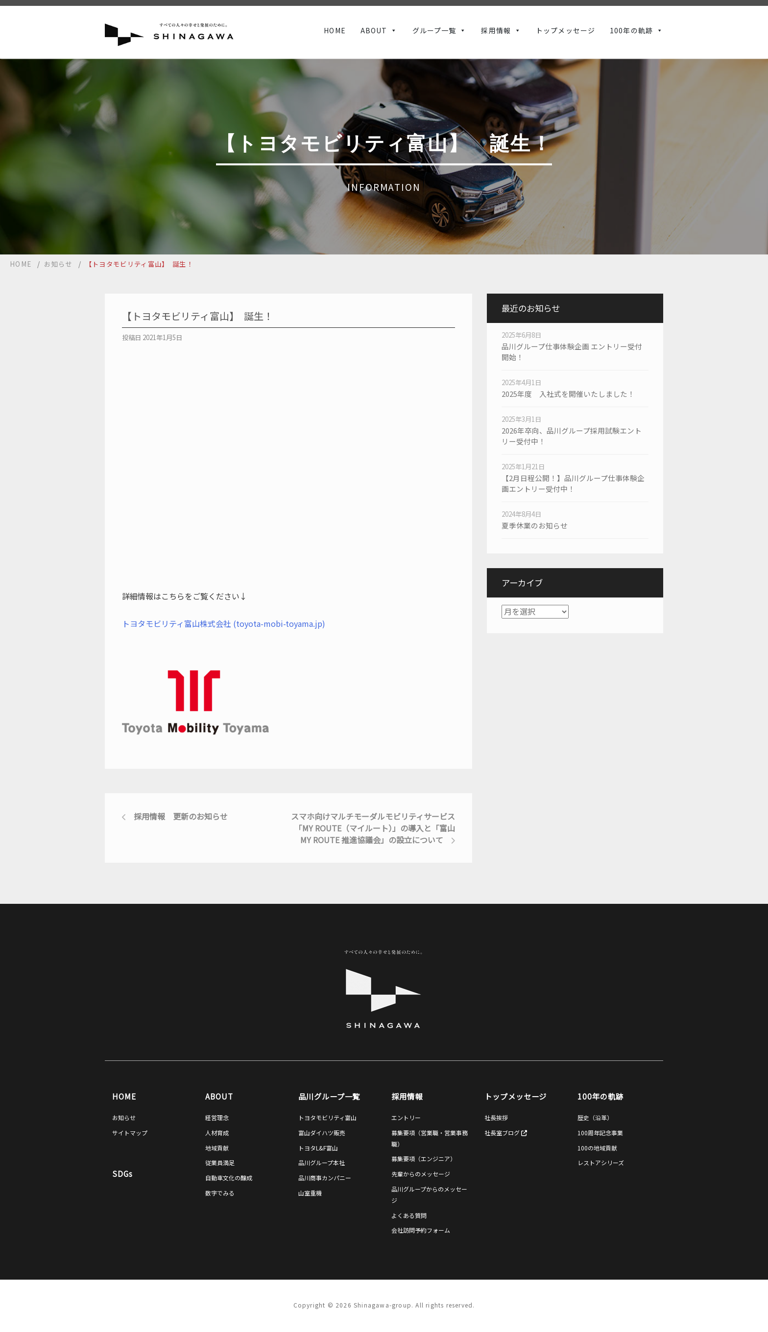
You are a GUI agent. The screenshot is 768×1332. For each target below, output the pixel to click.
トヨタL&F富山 (318, 1148)
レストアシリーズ (600, 1162)
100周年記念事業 (600, 1132)
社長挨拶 (496, 1117)
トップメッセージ (565, 30)
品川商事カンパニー (324, 1177)
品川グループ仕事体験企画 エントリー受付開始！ (572, 351)
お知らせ (124, 1117)
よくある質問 (409, 1215)
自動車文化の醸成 (228, 1177)
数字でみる (220, 1193)
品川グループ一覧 (329, 1096)
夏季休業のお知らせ (535, 525)
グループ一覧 (434, 30)
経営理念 (217, 1117)
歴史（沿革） (595, 1117)
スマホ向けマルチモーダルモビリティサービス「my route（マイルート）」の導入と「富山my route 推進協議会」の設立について (373, 828)
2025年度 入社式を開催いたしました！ (568, 394)
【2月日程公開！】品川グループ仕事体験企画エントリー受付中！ (573, 483)
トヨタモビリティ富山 (327, 1117)
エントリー (406, 1117)
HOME (334, 30)
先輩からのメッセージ (420, 1174)
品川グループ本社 (321, 1162)
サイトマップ (129, 1132)
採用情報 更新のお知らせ (181, 816)
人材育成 (217, 1132)
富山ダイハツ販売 (321, 1132)
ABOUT (373, 30)
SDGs (122, 1173)
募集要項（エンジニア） (423, 1158)
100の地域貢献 (597, 1148)
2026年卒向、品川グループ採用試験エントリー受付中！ (572, 435)
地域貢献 (217, 1148)
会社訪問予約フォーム (420, 1230)
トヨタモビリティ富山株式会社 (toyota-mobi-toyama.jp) (223, 623)
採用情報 (495, 30)
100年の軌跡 (631, 30)
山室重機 (310, 1193)
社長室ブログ (505, 1132)
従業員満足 (220, 1162)
